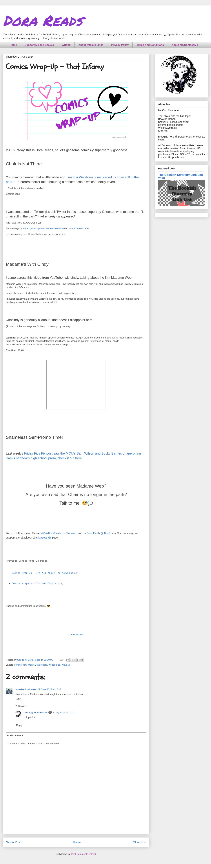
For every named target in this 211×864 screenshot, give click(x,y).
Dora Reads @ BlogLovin (101, 533)
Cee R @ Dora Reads (35, 712)
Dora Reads (42, 20)
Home (13, 44)
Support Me (44, 537)
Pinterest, (71, 533)
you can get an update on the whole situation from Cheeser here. (55, 228)
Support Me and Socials (39, 44)
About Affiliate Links (91, 44)
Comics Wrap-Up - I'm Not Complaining (37, 583)
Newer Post (13, 842)
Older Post (139, 842)
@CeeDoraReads (51, 533)
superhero (42, 664)
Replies (22, 706)
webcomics (54, 664)
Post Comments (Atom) (83, 854)
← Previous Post (76, 634)
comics (18, 664)
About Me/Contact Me (185, 44)
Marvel (31, 664)
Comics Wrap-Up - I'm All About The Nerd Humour (45, 573)
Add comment (15, 735)
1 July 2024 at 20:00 (63, 712)
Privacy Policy (120, 44)
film (25, 664)
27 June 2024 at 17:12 (49, 689)
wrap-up (66, 664)
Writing (66, 44)
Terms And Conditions (150, 44)
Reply (18, 699)
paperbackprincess (26, 689)
